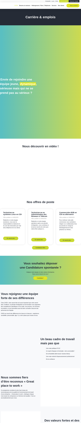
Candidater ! (40, 279)
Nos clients (61, 5)
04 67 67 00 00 (63, 1)
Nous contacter (74, 5)
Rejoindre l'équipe (74, 1)
